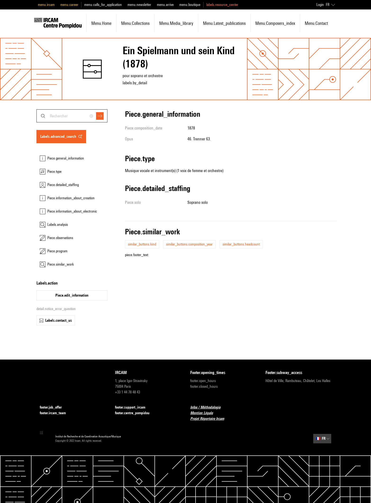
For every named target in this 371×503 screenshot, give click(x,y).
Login (320, 4)
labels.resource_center (222, 4)
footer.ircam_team (55, 413)
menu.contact (316, 23)
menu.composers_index (275, 23)
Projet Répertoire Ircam (210, 418)
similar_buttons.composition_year (189, 244)
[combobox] (71, 115)
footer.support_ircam (133, 407)
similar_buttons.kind (142, 244)
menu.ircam (46, 4)
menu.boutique (189, 4)
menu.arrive (165, 4)
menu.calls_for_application (103, 4)
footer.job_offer (53, 407)
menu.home (101, 23)
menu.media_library (176, 23)
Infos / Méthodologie (208, 407)
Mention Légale (204, 413)
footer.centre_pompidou (135, 413)
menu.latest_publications (224, 23)
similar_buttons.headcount (241, 244)
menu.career (69, 4)
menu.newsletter (139, 4)
